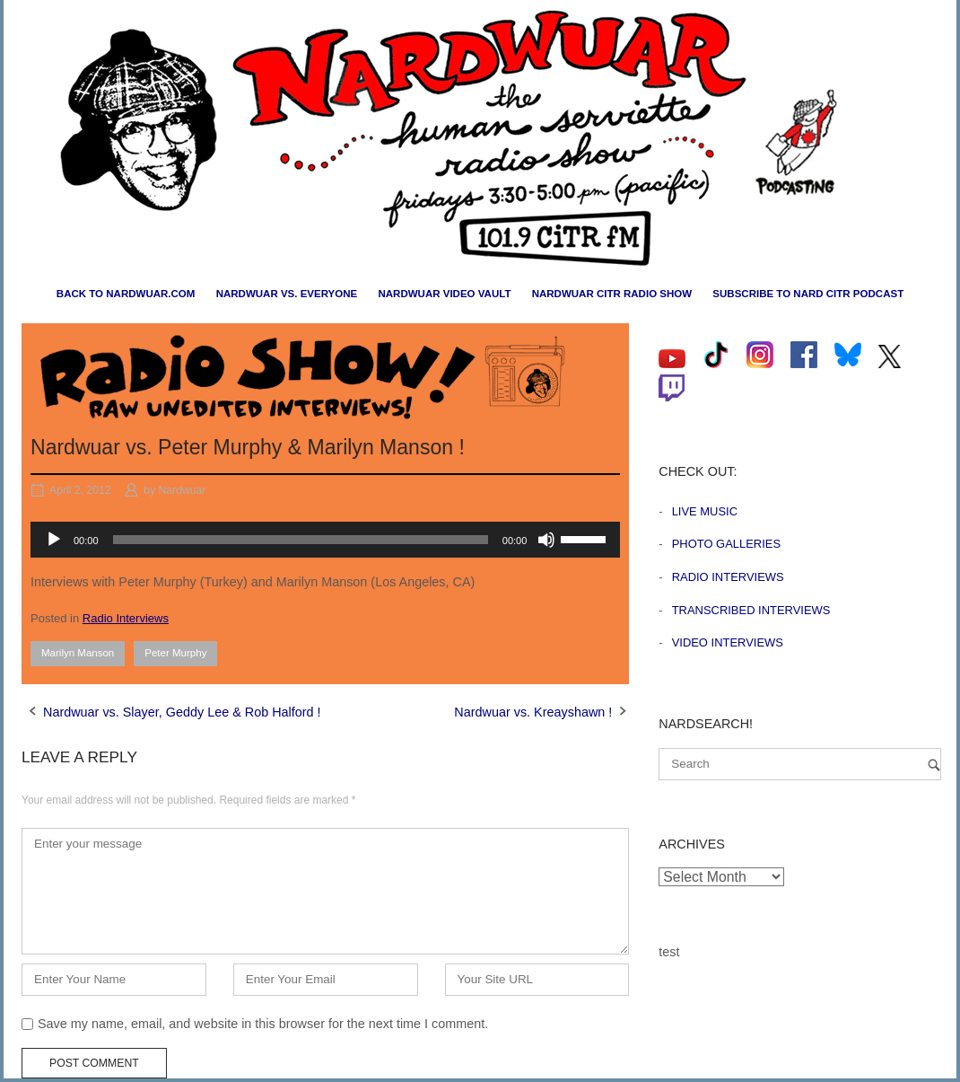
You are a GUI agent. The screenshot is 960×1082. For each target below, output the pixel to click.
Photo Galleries (726, 543)
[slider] (300, 539)
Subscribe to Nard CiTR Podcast (807, 293)
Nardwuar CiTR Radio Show (612, 293)
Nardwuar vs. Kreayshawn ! (533, 712)
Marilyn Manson (77, 652)
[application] (325, 540)
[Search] (934, 764)
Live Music (704, 511)
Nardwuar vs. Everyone (287, 293)
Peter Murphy (175, 652)
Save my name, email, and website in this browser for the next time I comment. (263, 1023)
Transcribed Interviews (751, 610)
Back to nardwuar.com (126, 293)
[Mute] (546, 540)
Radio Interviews (126, 618)
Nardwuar (181, 490)
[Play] (54, 540)
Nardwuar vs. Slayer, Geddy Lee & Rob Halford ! (182, 712)
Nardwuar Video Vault (444, 293)
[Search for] (800, 764)
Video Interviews (727, 642)
